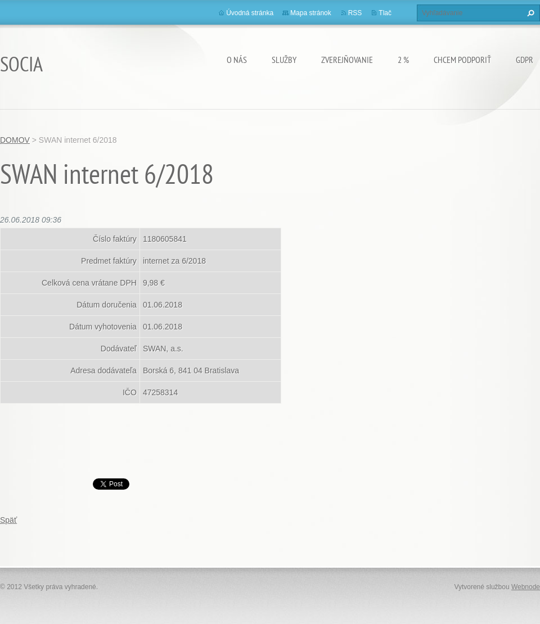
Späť (8, 520)
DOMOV (15, 139)
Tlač (385, 13)
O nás (237, 59)
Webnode (525, 587)
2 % (403, 59)
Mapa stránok (310, 13)
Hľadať (529, 12)
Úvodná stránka (249, 13)
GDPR (524, 59)
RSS (355, 13)
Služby (284, 59)
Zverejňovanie (347, 59)
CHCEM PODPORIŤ (462, 59)
